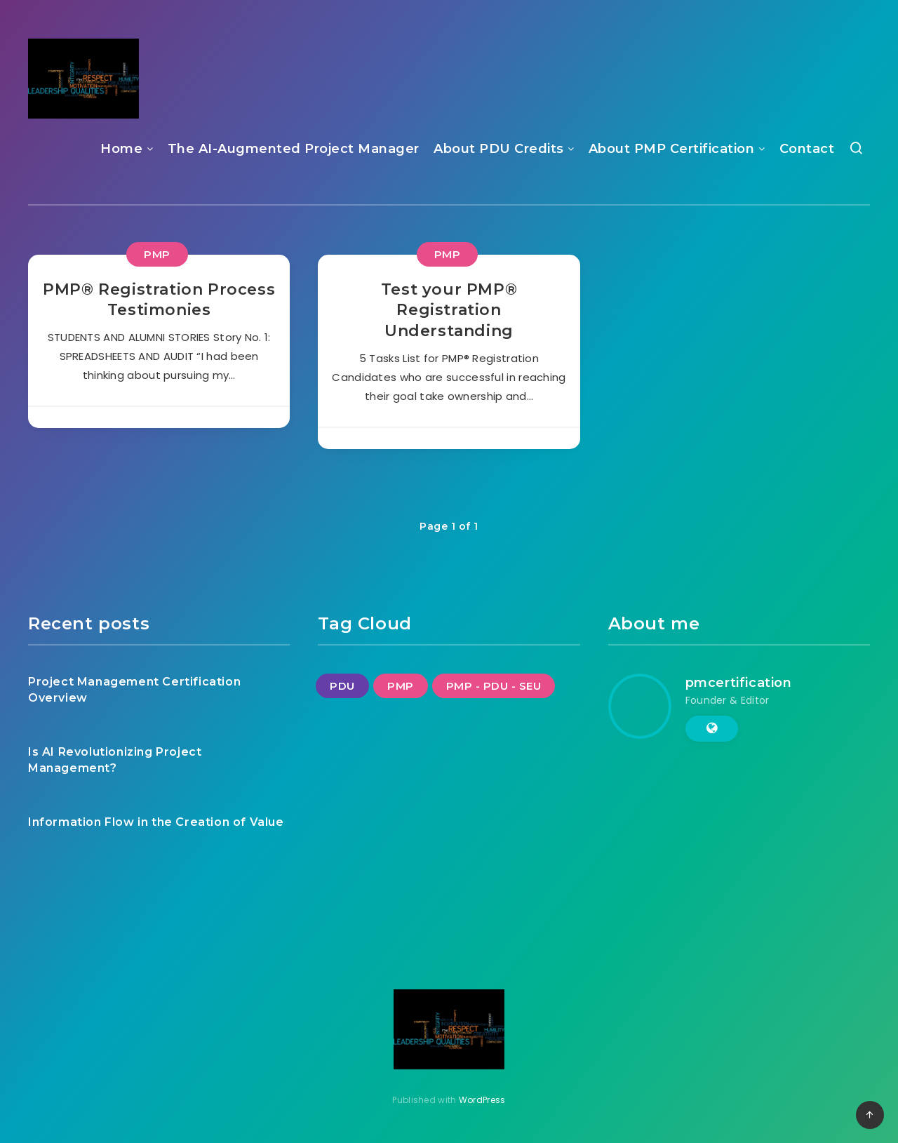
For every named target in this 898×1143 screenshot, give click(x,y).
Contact (807, 148)
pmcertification (738, 682)
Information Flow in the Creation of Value (156, 822)
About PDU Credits (499, 148)
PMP (157, 254)
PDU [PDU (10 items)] (342, 686)
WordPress (482, 1100)
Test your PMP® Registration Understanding (449, 310)
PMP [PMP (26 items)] (400, 686)
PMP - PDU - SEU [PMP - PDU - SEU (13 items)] (494, 686)
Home (121, 148)
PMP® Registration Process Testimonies (159, 300)
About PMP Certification (672, 148)
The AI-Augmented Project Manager (294, 148)
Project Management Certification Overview (134, 689)
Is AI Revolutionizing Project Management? (114, 760)
